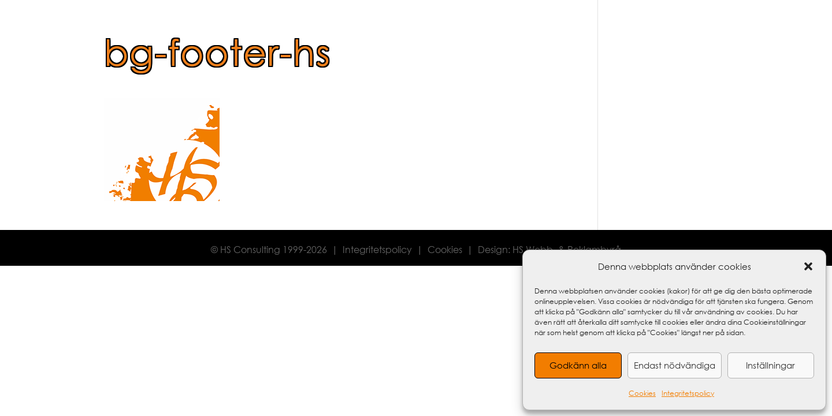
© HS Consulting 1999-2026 (269, 249)
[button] (808, 266)
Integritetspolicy (688, 393)
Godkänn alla (578, 365)
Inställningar (770, 365)
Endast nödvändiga (674, 365)
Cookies (642, 393)
